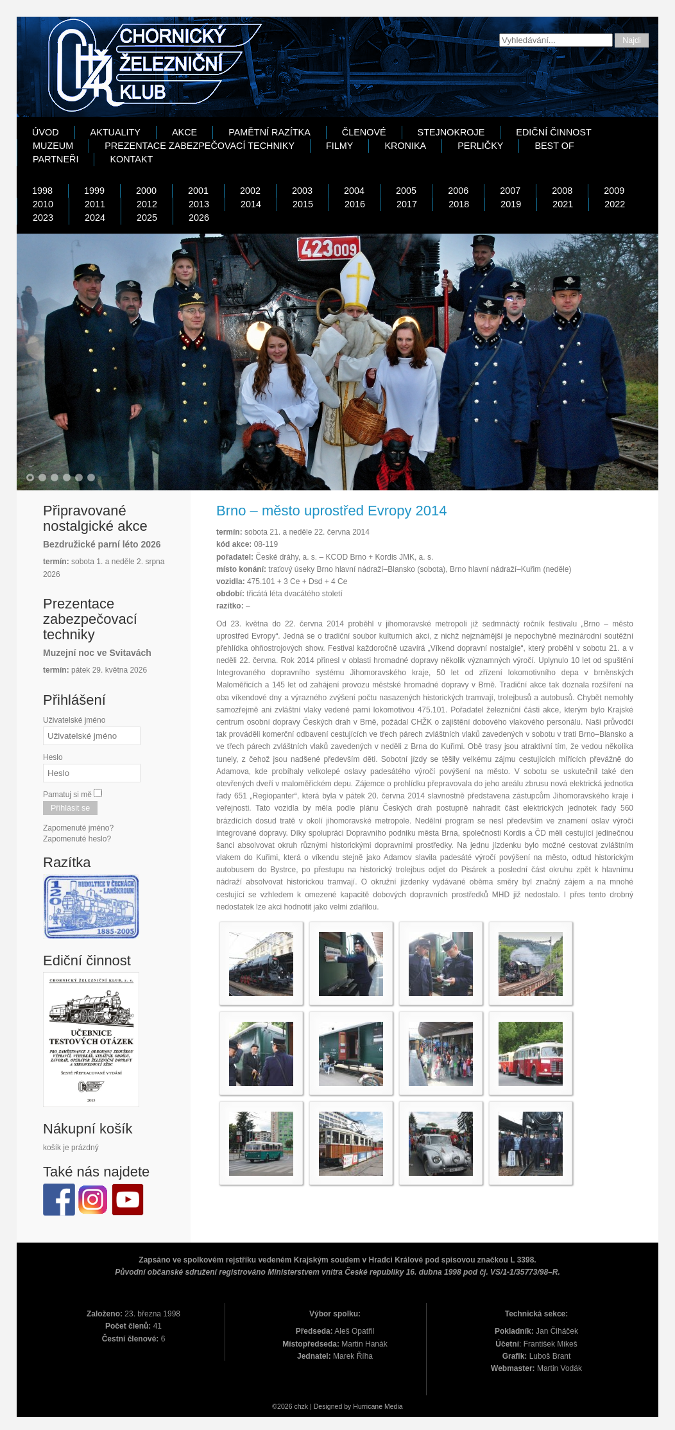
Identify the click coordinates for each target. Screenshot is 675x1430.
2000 (146, 190)
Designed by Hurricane (349, 1406)
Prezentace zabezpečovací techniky (200, 146)
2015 (303, 204)
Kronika (405, 146)
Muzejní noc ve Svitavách (97, 653)
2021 (562, 204)
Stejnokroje (451, 132)
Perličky (480, 146)
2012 (147, 204)
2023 (43, 217)
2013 (199, 204)
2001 (198, 190)
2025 (147, 217)
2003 (302, 190)
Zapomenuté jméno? (78, 827)
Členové (364, 132)
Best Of (554, 146)
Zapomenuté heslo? (77, 838)
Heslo (53, 757)
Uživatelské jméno (74, 720)
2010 (43, 204)
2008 (562, 190)
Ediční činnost (554, 132)
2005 (406, 190)
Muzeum (53, 146)
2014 (251, 204)
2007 (510, 190)
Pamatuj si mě (67, 794)
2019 (510, 204)
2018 (459, 204)
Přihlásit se (70, 808)
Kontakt (131, 159)
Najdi (631, 40)
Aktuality (115, 132)
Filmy (339, 146)
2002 (250, 190)
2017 (407, 204)
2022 (614, 204)
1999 (94, 190)
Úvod (45, 132)
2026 (199, 217)
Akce (184, 132)
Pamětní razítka (269, 132)
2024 (95, 217)
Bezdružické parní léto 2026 (102, 544)
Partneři (55, 159)
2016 (355, 204)
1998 (42, 190)
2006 (458, 190)
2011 (95, 204)
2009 (614, 190)
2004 (354, 190)
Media (393, 1406)
